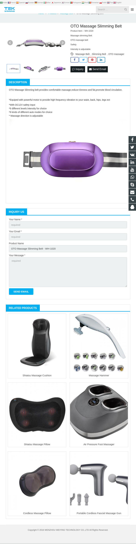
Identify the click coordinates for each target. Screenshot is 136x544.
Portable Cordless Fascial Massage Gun (99, 513)
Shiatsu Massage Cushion (37, 376)
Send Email (97, 73)
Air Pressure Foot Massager (98, 445)
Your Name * (15, 223)
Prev (10, 46)
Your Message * (17, 258)
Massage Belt (82, 58)
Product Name (16, 246)
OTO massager (116, 58)
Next (62, 46)
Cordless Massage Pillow (37, 513)
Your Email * (15, 235)
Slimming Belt (99, 58)
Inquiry (77, 73)
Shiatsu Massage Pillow (37, 445)
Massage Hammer (99, 376)
